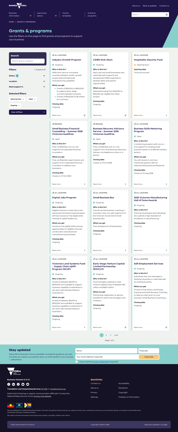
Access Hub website (42, 396)
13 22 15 (26, 379)
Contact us (95, 383)
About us (95, 388)
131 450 (44, 389)
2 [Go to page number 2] (106, 335)
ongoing (13, 105)
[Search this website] (148, 14)
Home (11, 22)
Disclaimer (123, 388)
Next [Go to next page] (111, 335)
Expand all (41, 69)
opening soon (15, 99)
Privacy (94, 392)
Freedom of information (129, 397)
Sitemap (94, 397)
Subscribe (149, 357)
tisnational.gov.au (58, 389)
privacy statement (101, 362)
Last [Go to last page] (116, 335)
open (31, 99)
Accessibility (124, 383)
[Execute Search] (166, 14)
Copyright (123, 392)
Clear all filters (17, 112)
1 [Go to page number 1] (101, 335)
